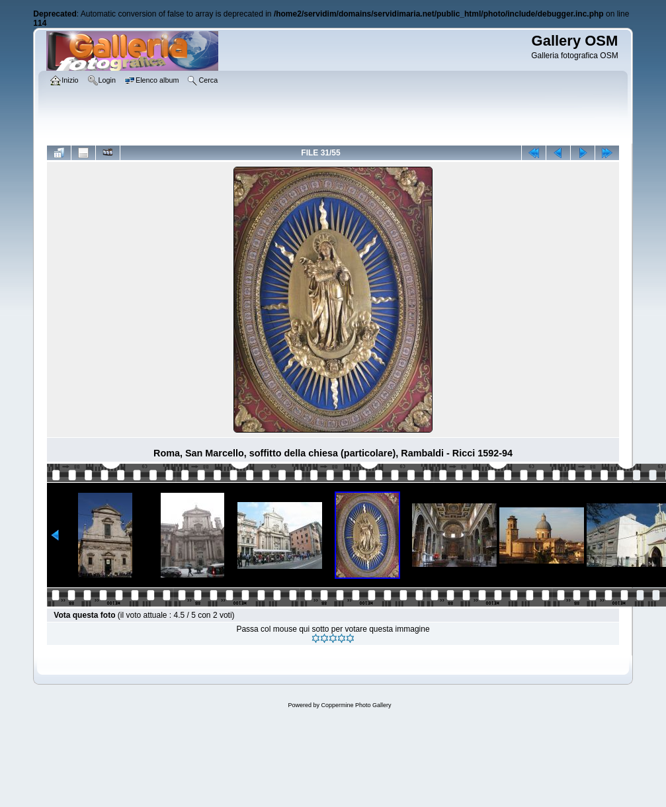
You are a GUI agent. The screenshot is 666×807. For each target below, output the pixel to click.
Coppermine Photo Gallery (356, 705)
